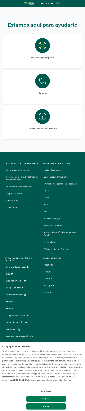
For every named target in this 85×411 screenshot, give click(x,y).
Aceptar (46, 406)
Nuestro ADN (12, 200)
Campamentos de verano (17, 315)
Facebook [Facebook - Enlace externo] (48, 264)
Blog (9, 273)
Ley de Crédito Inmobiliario (56, 176)
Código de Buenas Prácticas (56, 249)
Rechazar (46, 398)
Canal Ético (11, 207)
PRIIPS (47, 197)
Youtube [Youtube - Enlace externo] (48, 292)
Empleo (9, 301)
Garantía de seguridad (17, 267)
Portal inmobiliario (16, 294)
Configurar (46, 391)
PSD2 (46, 211)
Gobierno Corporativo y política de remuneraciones (22, 178)
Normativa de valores (53, 225)
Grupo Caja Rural (14, 193)
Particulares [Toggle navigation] (50, 3)
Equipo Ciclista (14, 287)
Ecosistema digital (14, 329)
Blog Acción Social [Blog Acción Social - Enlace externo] (16, 280)
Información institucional (17, 170)
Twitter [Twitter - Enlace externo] (47, 271)
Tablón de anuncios (53, 170)
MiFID (46, 190)
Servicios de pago (52, 218)
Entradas (10, 308)
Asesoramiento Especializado (19, 336)
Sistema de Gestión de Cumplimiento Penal (60, 234)
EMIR (46, 204)
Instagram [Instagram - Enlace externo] (49, 285)
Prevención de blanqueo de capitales (60, 183)
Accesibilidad (50, 242)
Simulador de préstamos (17, 322)
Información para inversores (19, 186)
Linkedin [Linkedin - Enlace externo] (48, 278)
